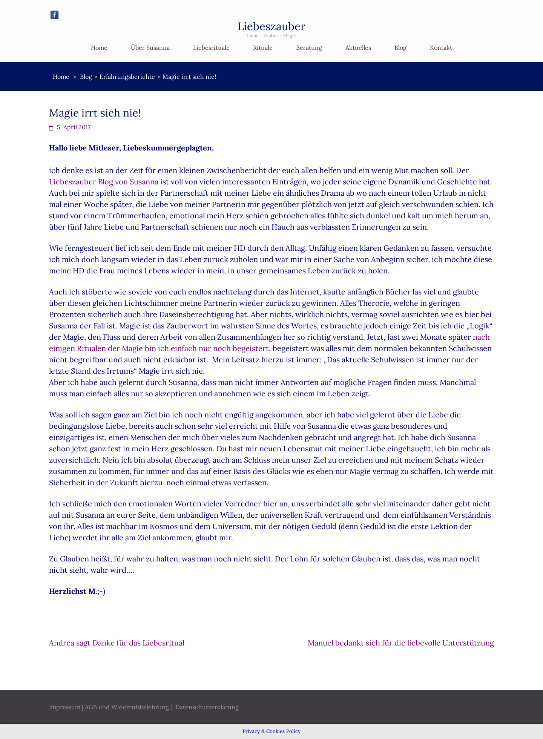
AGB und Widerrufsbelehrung (127, 707)
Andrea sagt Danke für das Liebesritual (116, 642)
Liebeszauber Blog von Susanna (103, 181)
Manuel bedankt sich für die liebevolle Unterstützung (401, 642)
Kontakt (441, 47)
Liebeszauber (271, 26)
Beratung (309, 47)
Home (99, 47)
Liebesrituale (211, 47)
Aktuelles (358, 47)
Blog (400, 47)
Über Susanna (150, 47)
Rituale (263, 47)
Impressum (64, 707)
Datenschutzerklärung (207, 707)
